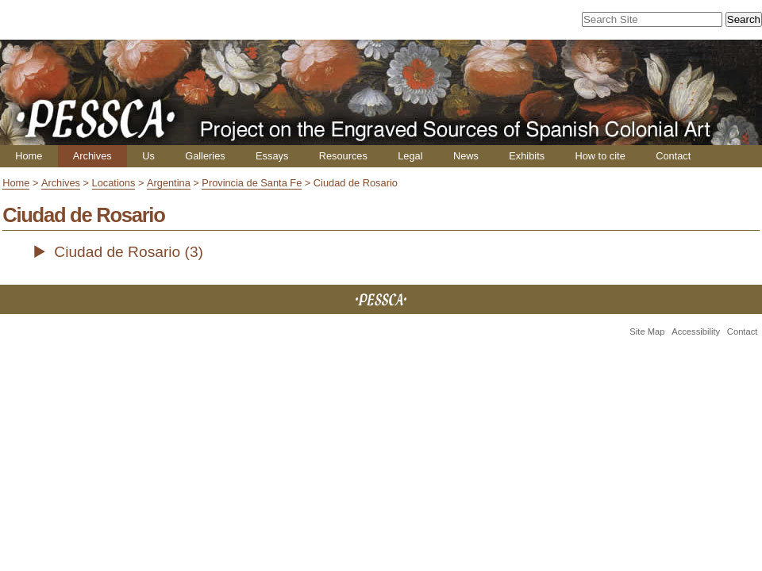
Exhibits (527, 156)
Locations (114, 183)
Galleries (205, 156)
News (466, 156)
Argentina (168, 183)
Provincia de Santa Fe (252, 183)
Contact (673, 156)
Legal (410, 156)
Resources (343, 156)
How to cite (600, 156)
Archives (92, 156)
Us (148, 156)
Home (28, 156)
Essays (272, 156)
